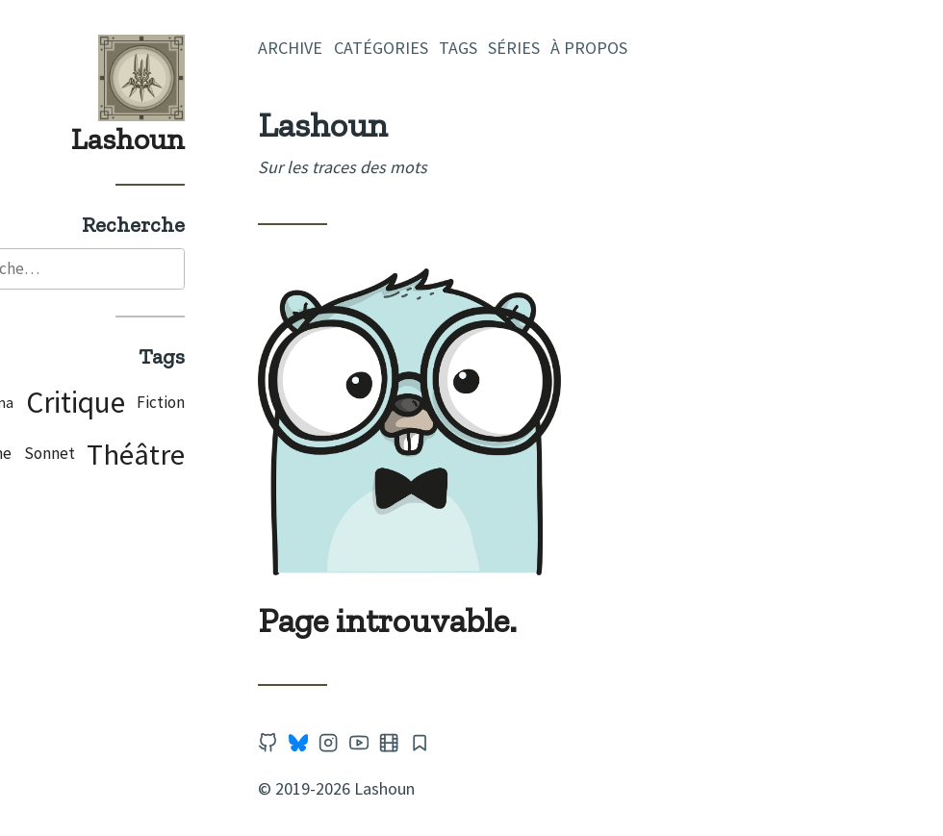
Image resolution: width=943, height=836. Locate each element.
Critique (159, 404)
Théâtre (220, 456)
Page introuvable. (472, 620)
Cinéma (73, 404)
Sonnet (133, 455)
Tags (542, 48)
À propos (673, 48)
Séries (598, 48)
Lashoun (212, 138)
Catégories (465, 48)
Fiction (245, 404)
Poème (71, 455)
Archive (375, 48)
